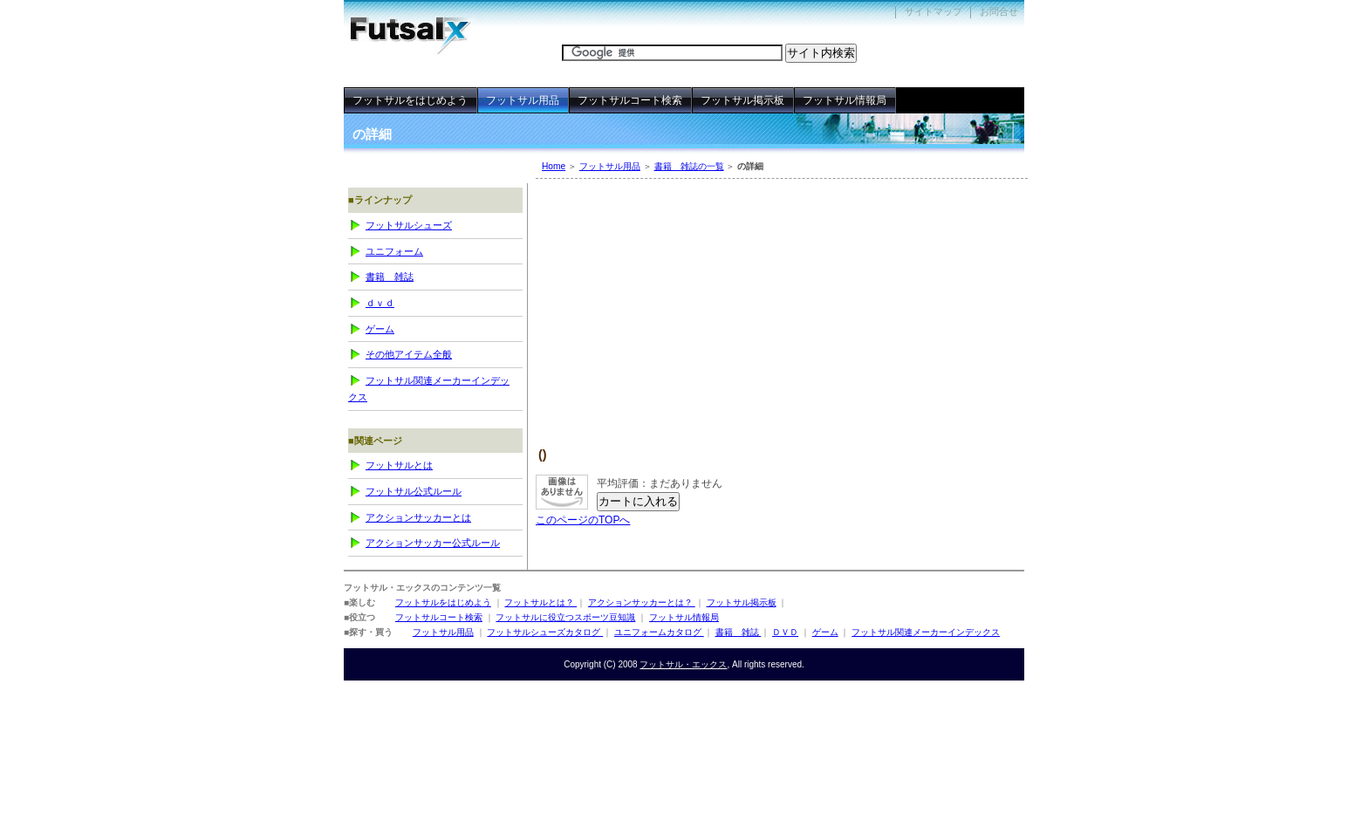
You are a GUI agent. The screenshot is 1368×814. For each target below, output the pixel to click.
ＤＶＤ (380, 303)
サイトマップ (933, 11)
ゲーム (380, 329)
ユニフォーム (394, 251)
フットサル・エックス (422, 27)
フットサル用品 (609, 166)
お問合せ (999, 11)
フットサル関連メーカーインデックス (429, 388)
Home (553, 166)
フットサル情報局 (844, 100)
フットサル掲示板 (742, 100)
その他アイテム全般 (409, 354)
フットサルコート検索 (630, 100)
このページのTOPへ (583, 520)
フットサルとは (399, 465)
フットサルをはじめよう (410, 100)
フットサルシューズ (409, 225)
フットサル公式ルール (414, 491)
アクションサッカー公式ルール (433, 542)
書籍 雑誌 (390, 276)
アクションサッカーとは (418, 517)
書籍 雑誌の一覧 (689, 166)
